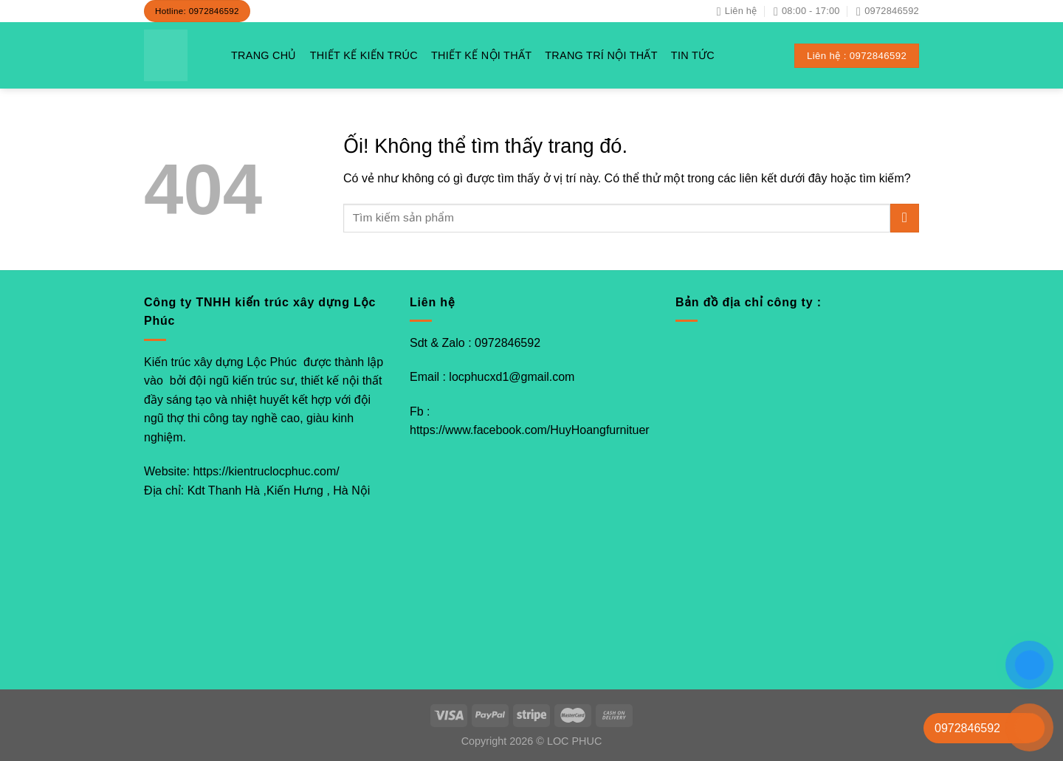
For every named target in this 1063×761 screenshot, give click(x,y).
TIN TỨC (693, 55)
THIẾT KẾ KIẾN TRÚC (364, 55)
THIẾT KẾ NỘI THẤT (481, 55)
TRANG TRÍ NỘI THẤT (601, 55)
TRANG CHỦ (264, 55)
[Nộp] (904, 218)
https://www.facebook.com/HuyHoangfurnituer (530, 430)
